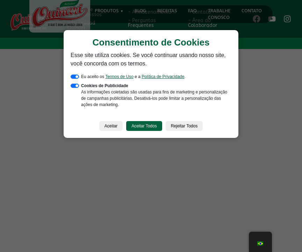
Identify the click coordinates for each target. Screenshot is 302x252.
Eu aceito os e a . (133, 76)
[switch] (75, 77)
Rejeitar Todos (184, 126)
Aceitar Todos (144, 126)
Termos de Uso (119, 76)
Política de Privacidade (163, 76)
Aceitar (111, 126)
